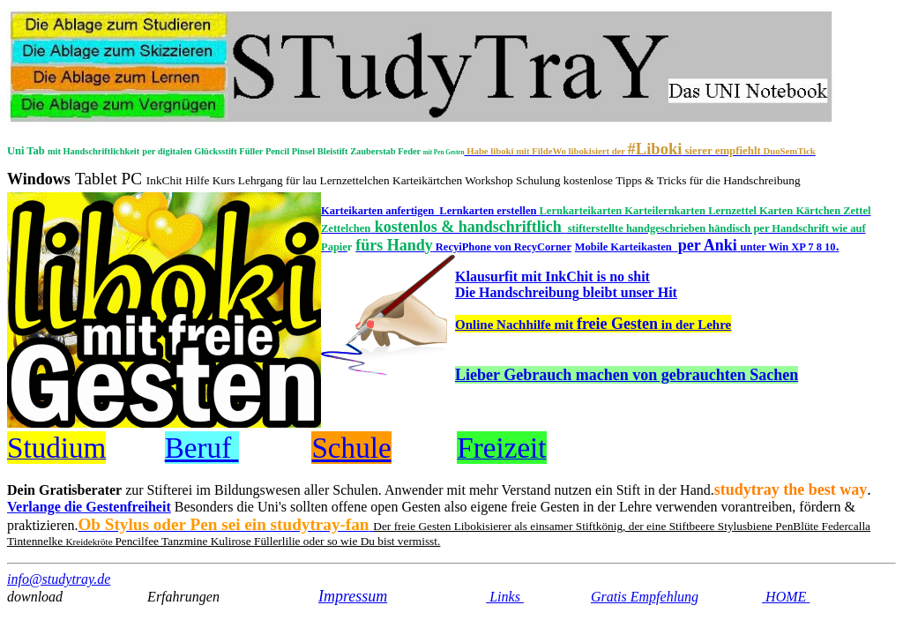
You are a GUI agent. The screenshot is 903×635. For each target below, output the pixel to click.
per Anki (759, 245)
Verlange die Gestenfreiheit (89, 506)
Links (505, 596)
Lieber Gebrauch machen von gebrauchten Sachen (626, 375)
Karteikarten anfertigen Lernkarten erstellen (430, 211)
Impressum (352, 596)
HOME (787, 596)
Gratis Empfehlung (644, 596)
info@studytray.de (58, 579)
